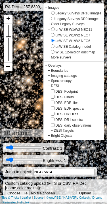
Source (39, 197)
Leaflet (26, 197)
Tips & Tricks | (11, 197)
